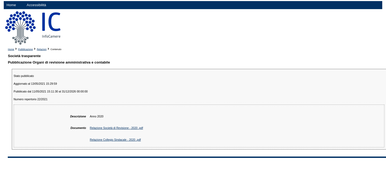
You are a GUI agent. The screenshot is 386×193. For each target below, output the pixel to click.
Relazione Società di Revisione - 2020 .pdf (116, 127)
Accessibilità (36, 5)
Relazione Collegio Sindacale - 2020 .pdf (115, 139)
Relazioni (41, 49)
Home (11, 5)
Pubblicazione (25, 49)
